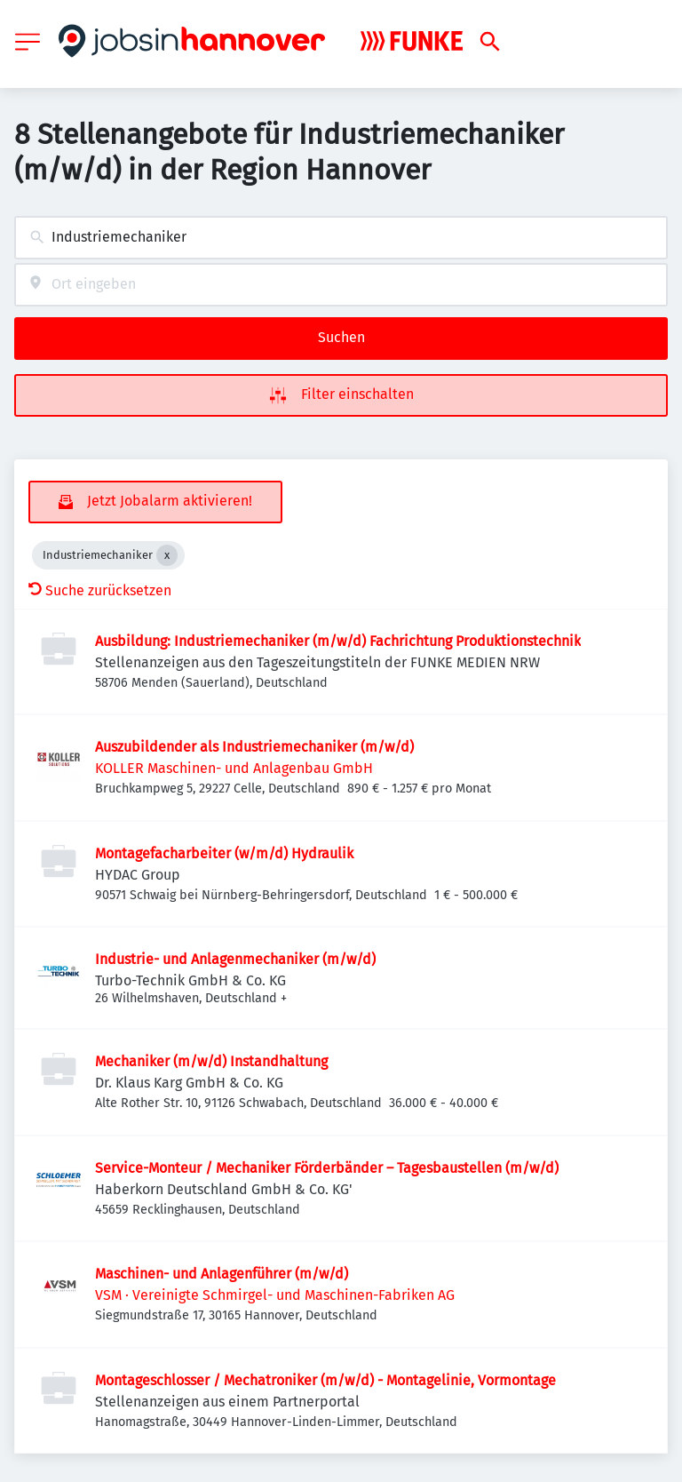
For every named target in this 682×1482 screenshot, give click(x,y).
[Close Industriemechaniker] (167, 555)
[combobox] (341, 237)
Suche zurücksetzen (99, 590)
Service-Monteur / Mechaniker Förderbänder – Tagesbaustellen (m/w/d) (327, 1167)
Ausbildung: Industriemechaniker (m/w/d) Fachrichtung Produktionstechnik (338, 641)
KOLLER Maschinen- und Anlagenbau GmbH (234, 768)
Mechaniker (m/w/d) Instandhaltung (211, 1061)
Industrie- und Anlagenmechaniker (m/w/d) (235, 959)
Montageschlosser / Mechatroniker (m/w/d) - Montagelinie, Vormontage (325, 1380)
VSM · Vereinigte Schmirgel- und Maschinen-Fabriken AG (275, 1295)
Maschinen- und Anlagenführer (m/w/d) (221, 1273)
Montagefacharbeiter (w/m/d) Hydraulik (224, 853)
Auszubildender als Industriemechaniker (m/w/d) (254, 746)
